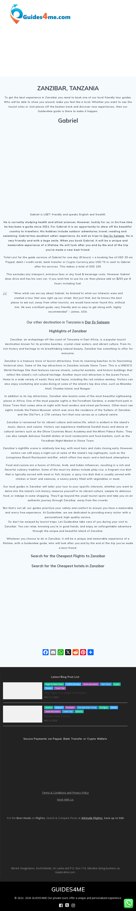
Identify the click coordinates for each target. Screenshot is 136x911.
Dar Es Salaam (114, 235)
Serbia (113, 707)
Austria (49, 707)
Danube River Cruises (57, 716)
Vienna (79, 711)
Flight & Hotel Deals (54, 684)
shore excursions (90, 684)
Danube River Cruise (87, 707)
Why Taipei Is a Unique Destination (65, 693)
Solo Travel (105, 684)
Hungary (103, 707)
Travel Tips (59, 688)
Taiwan (49, 688)
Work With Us (65, 799)
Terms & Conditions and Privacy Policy (65, 792)
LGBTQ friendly (73, 684)
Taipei (116, 684)
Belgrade (59, 707)
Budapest (70, 707)
